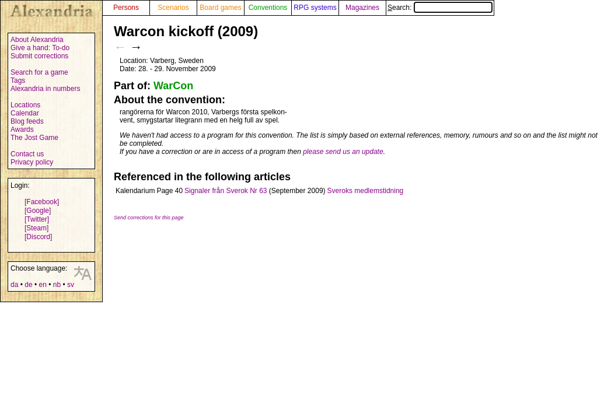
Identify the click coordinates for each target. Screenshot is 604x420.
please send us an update (343, 152)
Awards (22, 129)
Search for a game (39, 72)
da (14, 285)
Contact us (27, 154)
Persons (126, 8)
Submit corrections (39, 56)
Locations (25, 105)
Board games (220, 8)
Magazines (362, 8)
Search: (440, 8)
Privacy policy (32, 162)
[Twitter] (37, 219)
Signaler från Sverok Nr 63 (225, 191)
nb (57, 285)
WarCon (173, 86)
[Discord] (38, 237)
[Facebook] (42, 202)
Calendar (25, 113)
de (28, 285)
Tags (18, 80)
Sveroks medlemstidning (365, 191)
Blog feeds (27, 121)
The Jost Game (34, 138)
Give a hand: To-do (40, 48)
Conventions (268, 8)
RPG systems (315, 8)
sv (70, 285)
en (42, 285)
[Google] (38, 210)
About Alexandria (37, 40)
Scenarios (173, 8)
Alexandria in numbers (45, 89)
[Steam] (36, 228)
